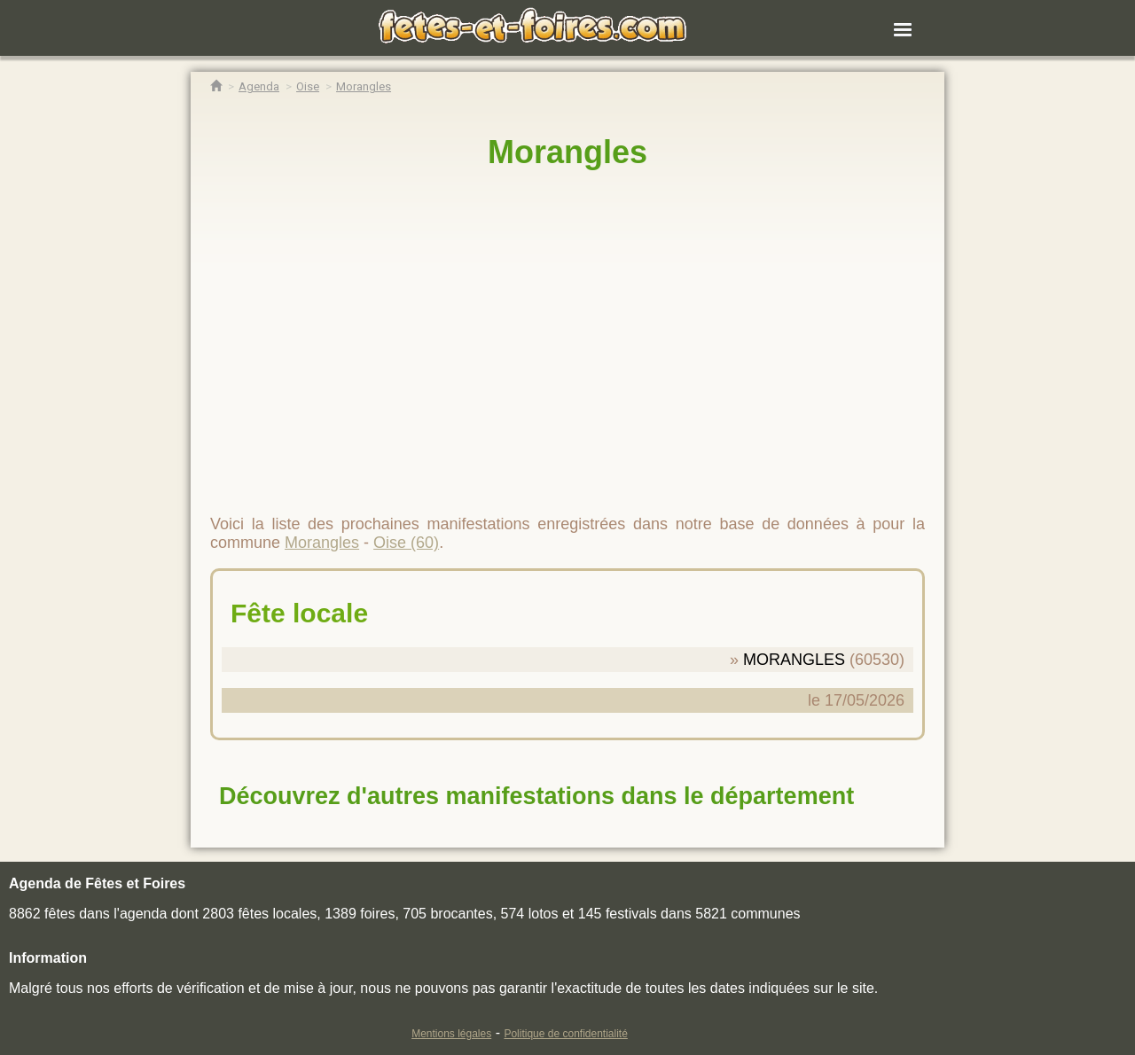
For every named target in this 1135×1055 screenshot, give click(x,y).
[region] (567, 334)
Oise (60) (406, 542)
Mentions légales (451, 1034)
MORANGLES (794, 659)
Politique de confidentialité (565, 1034)
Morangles (567, 152)
